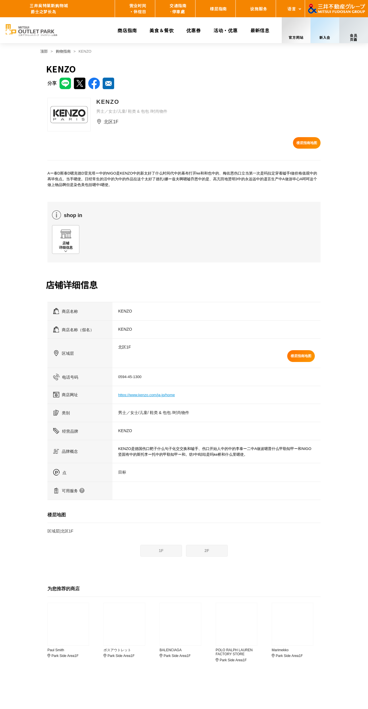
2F (206, 550)
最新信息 (260, 30)
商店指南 (127, 30)
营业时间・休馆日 (137, 8)
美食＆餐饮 (162, 30)
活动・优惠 (226, 30)
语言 (292, 9)
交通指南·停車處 (178, 8)
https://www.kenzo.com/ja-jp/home (146, 395)
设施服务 (258, 9)
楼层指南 (218, 9)
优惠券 (193, 30)
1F (161, 550)
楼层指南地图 (306, 143)
